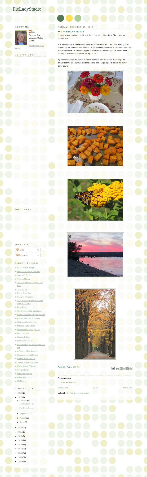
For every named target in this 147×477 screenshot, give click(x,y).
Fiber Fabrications (25, 341)
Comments (22, 255)
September (25, 414)
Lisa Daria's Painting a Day (28, 330)
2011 (20, 449)
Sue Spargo (22, 289)
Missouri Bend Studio (26, 326)
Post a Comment (68, 382)
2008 (20, 461)
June (22, 422)
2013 (20, 440)
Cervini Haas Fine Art (26, 359)
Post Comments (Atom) (80, 393)
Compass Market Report (27, 355)
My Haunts (21, 381)
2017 (20, 397)
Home (95, 388)
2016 (20, 428)
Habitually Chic (23, 337)
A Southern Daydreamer (27, 351)
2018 (20, 393)
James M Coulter (24, 275)
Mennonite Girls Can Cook (28, 271)
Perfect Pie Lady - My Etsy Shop (31, 314)
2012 (20, 445)
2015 (20, 432)
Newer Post (63, 388)
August (23, 418)
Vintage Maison (23, 279)
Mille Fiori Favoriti (24, 373)
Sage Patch (22, 307)
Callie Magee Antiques (26, 366)
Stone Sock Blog (24, 293)
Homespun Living (24, 377)
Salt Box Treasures (25, 297)
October (23, 400)
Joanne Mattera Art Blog (27, 362)
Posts (20, 250)
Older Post (127, 388)
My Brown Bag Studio (26, 322)
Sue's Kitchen (23, 370)
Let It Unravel (23, 333)
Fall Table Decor (26, 408)
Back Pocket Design (25, 268)
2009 (20, 457)
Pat (33, 32)
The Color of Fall (26, 404)
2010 (20, 453)
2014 (20, 436)
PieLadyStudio (27, 9)
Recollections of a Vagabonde (30, 311)
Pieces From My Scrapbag (28, 318)
